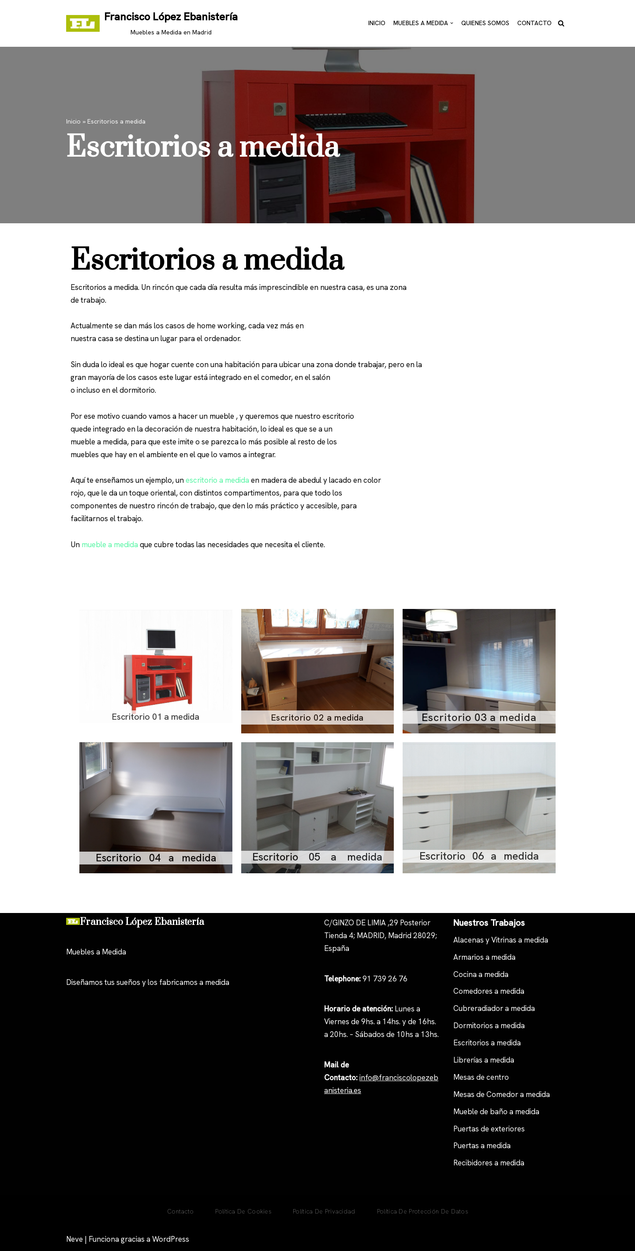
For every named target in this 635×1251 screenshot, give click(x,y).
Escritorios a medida (487, 1043)
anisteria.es (342, 1090)
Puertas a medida (482, 1145)
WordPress (170, 1239)
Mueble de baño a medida (496, 1111)
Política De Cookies (243, 1211)
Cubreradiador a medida (494, 1008)
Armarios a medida (484, 957)
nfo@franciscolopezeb (399, 1077)
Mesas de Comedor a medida (501, 1094)
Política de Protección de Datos (422, 1211)
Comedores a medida (488, 991)
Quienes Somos (485, 23)
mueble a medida (110, 544)
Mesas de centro (481, 1077)
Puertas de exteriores (489, 1129)
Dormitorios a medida (489, 1025)
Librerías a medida (483, 1060)
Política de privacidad (324, 1211)
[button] (451, 23)
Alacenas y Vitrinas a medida (500, 940)
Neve (74, 1239)
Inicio (376, 23)
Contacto (534, 23)
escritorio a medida (217, 480)
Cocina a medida (480, 974)
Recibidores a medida (488, 1163)
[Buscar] (561, 23)
